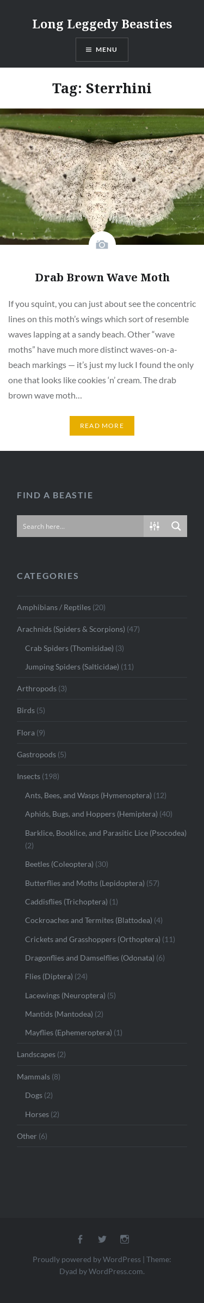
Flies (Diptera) (49, 976)
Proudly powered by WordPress (87, 1259)
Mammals (33, 1076)
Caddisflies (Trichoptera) (66, 901)
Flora (26, 732)
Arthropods (37, 688)
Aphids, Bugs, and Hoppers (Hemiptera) (91, 813)
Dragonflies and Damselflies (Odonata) (89, 957)
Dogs (33, 1095)
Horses (37, 1114)
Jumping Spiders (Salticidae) (72, 666)
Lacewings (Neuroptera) (65, 995)
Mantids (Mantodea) (59, 1013)
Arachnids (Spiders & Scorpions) (71, 629)
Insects (28, 776)
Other (27, 1136)
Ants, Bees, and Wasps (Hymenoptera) (88, 795)
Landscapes (36, 1054)
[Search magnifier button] (176, 526)
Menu (107, 49)
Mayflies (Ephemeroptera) (68, 1032)
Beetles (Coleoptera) (59, 863)
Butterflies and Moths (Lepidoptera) (85, 883)
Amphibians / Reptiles (54, 607)
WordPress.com (116, 1271)
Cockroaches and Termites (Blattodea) (88, 920)
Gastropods (36, 754)
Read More (102, 425)
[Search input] (81, 526)
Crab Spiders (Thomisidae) (69, 648)
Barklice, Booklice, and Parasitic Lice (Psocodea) (106, 832)
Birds (26, 710)
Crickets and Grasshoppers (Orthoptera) (92, 939)
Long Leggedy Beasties (102, 23)
